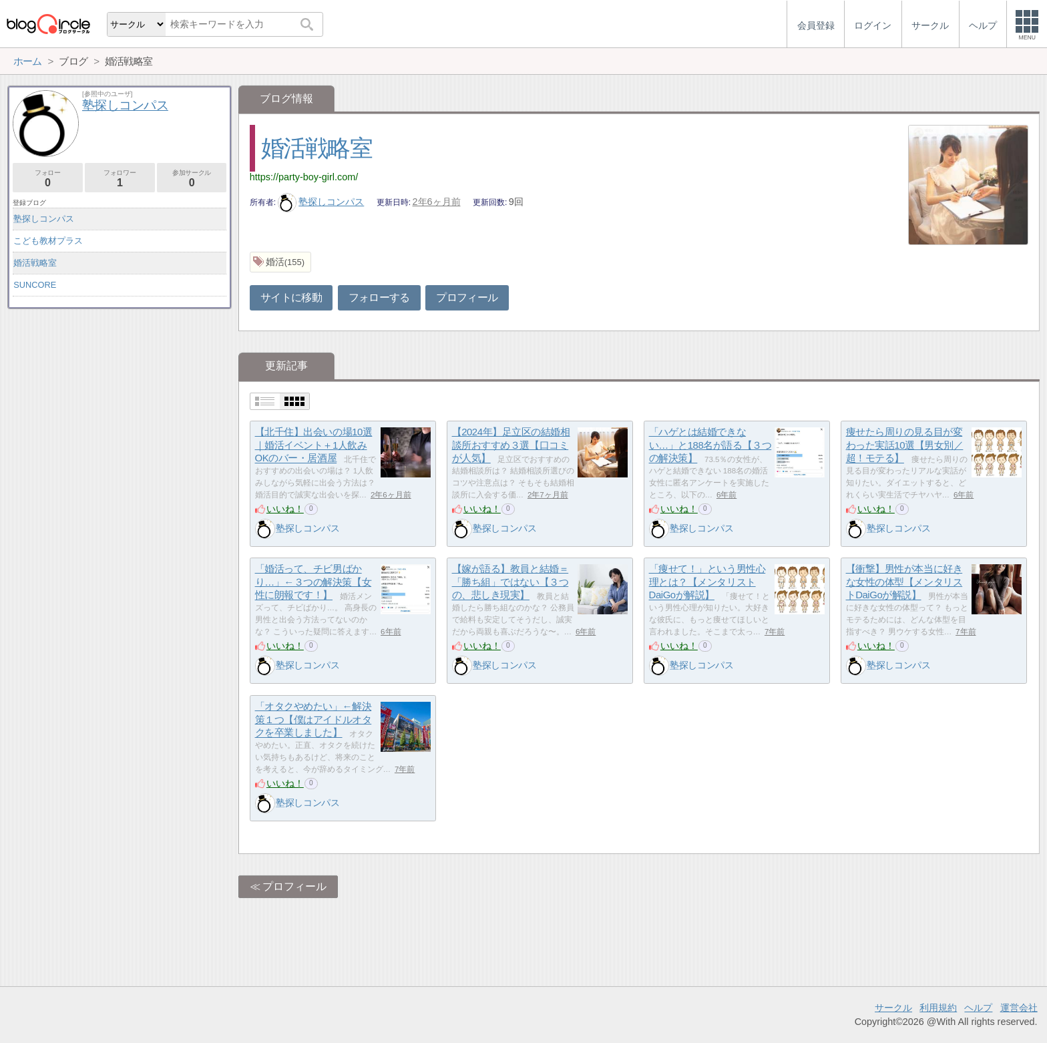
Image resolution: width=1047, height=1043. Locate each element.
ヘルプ (978, 1007)
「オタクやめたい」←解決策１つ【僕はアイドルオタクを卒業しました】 (313, 719)
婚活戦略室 (316, 148)
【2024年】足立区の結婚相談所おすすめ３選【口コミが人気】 (511, 444)
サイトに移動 (291, 297)
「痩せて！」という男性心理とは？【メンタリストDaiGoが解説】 (707, 581)
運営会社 (1019, 1007)
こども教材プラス (48, 241)
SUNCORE (34, 285)
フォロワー (120, 178)
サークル (893, 1007)
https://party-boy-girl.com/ (304, 177)
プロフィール (466, 297)
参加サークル (192, 178)
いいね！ (285, 508)
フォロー (48, 178)
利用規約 (938, 1007)
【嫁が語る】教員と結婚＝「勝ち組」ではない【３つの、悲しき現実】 (510, 581)
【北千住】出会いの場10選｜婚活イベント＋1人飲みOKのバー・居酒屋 (314, 444)
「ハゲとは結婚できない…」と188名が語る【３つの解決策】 (710, 444)
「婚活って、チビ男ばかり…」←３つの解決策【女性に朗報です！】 (313, 581)
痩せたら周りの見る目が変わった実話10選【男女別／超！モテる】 (905, 444)
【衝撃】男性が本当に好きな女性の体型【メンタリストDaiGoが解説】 (904, 581)
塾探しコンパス (321, 201)
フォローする (379, 297)
